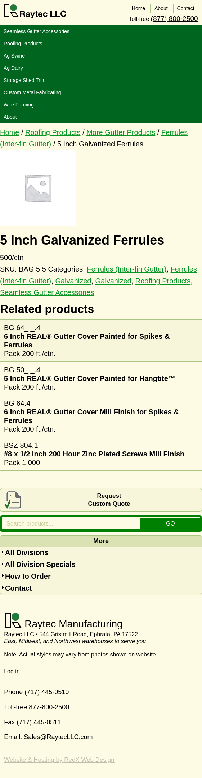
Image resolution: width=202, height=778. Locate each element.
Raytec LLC (35, 11)
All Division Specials (40, 563)
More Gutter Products (120, 131)
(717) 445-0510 (46, 691)
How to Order (28, 575)
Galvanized (73, 279)
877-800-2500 (49, 705)
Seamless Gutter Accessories (47, 291)
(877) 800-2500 (174, 17)
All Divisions (26, 551)
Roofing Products (52, 131)
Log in (12, 670)
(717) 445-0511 (39, 720)
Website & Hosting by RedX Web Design (59, 758)
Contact (18, 587)
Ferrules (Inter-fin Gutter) (126, 268)
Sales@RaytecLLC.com (58, 736)
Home (9, 131)
